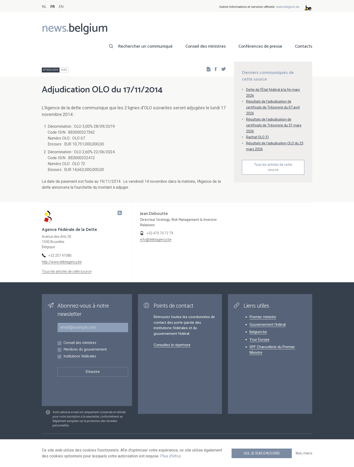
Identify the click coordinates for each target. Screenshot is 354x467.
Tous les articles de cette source (273, 167)
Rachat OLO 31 (257, 137)
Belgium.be (258, 332)
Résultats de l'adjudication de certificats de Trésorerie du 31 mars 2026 (273, 125)
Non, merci (304, 453)
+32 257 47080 (60, 255)
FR (52, 6)
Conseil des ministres (205, 46)
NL (44, 6)
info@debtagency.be (155, 239)
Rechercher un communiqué (145, 46)
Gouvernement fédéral (268, 324)
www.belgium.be (287, 7)
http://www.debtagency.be (62, 262)
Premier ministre (263, 317)
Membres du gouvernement (85, 350)
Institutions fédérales (79, 356)
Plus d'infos (170, 456)
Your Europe (259, 339)
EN (61, 6)
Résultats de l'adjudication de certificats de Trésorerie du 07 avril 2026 (273, 107)
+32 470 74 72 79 (160, 233)
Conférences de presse (260, 46)
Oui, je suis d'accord (262, 453)
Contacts (303, 46)
